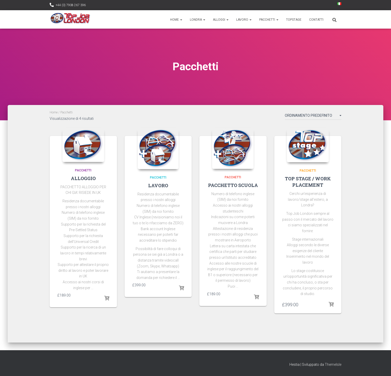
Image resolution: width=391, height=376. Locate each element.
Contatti (316, 19)
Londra (197, 19)
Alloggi (221, 19)
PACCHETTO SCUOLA (233, 185)
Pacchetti (268, 19)
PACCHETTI (83, 170)
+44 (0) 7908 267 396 (71, 5)
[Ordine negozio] (313, 116)
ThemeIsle (333, 364)
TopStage (293, 19)
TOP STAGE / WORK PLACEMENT (308, 181)
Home (176, 19)
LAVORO (158, 185)
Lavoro (244, 19)
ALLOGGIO (83, 178)
